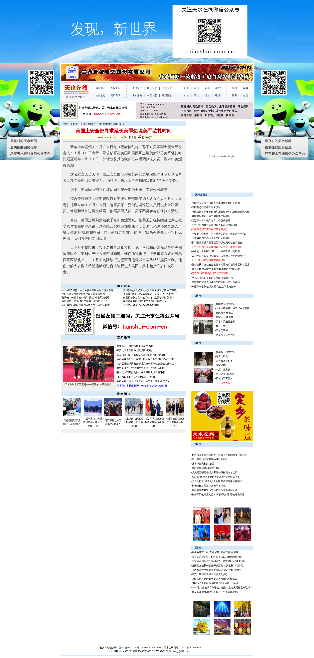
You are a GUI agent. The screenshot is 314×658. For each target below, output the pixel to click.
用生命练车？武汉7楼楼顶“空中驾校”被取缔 (215, 552)
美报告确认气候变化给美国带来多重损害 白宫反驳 (150, 290)
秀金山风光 (222, 356)
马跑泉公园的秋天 (225, 304)
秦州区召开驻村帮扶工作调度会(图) (135, 346)
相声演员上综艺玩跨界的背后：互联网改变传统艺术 (219, 454)
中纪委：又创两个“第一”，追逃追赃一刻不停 (216, 251)
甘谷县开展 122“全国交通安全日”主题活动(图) (141, 368)
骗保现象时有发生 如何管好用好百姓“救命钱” (216, 269)
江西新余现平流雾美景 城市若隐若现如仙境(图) (217, 570)
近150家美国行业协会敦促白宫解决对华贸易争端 (87, 290)
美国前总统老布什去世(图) (206, 207)
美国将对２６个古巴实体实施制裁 (141, 304)
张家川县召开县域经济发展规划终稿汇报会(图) (141, 354)
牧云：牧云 (222, 326)
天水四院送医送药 (225, 321)
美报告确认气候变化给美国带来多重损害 (83, 294)
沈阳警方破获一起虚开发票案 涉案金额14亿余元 (217, 565)
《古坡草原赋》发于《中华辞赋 (233, 308)
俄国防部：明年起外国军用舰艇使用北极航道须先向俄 (221, 211)
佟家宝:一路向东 (224, 317)
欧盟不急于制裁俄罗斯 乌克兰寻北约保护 (214, 286)
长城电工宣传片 (224, 378)
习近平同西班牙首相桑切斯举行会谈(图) (154, 422)
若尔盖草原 (222, 330)
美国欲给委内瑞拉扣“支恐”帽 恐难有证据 (145, 301)
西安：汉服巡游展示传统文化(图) (209, 574)
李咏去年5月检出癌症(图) (205, 468)
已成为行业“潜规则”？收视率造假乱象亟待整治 (217, 481)
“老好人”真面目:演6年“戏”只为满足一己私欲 (215, 583)
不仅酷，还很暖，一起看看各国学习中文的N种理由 (219, 233)
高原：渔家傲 (223, 369)
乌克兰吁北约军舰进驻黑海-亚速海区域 (212, 277)
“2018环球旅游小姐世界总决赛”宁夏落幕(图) (215, 476)
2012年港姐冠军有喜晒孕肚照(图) (209, 459)
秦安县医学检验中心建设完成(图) (134, 350)
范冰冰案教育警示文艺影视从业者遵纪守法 (215, 490)
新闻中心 (93, 123)
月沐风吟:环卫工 (224, 312)
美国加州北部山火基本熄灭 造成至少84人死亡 (148, 294)
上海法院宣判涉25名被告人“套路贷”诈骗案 (214, 578)
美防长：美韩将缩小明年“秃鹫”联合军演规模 (86, 297)
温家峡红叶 (222, 365)
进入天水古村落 (224, 360)
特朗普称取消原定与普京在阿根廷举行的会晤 (216, 282)
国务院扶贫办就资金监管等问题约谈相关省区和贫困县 (221, 264)
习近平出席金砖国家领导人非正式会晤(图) (214, 225)
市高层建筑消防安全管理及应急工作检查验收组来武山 (145, 363)
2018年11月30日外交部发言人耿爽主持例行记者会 (218, 255)
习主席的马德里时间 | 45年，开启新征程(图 (133, 422)
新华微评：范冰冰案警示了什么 (208, 485)
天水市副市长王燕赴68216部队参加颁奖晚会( (88, 384)
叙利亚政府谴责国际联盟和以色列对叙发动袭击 (217, 242)
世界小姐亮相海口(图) (203, 463)
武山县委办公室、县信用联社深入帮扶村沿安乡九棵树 (145, 359)
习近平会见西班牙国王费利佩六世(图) (175, 422)
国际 (115, 123)
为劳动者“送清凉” (225, 374)
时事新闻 (105, 123)
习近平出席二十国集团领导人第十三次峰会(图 (92, 422)
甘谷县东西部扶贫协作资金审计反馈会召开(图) (141, 372)
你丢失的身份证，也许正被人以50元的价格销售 (217, 556)
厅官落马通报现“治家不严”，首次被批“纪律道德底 (219, 561)
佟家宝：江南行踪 (225, 334)
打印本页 (145, 137)
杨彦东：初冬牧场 (225, 352)
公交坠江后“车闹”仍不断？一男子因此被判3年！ (217, 592)
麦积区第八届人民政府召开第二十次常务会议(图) (143, 381)
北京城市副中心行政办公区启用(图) (210, 238)
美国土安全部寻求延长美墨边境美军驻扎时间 (216, 203)
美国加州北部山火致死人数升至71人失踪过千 (86, 304)
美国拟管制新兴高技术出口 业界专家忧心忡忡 (148, 297)
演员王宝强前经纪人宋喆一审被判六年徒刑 (215, 472)
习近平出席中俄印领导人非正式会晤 (211, 220)
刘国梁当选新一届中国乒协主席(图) (210, 216)
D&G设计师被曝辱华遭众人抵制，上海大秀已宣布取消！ (222, 587)
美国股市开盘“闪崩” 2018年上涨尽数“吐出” (84, 301)
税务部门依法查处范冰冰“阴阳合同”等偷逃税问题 (218, 494)
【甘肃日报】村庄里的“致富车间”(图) (137, 376)
